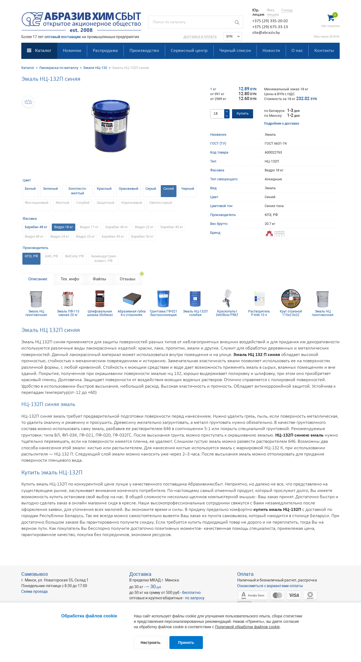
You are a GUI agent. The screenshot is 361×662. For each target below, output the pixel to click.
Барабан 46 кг (116, 227)
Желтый (62, 203)
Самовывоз (34, 574)
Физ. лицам (271, 12)
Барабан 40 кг (172, 227)
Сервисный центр (189, 50)
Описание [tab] (37, 279)
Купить (242, 114)
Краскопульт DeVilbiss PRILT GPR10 (227, 313)
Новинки (72, 50)
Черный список (235, 50)
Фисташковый (37, 203)
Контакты (324, 50)
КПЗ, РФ (31, 256)
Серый (150, 189)
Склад (286, 10)
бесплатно (191, 592)
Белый (30, 189)
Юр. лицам (257, 12)
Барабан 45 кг (113, 236)
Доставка (140, 574)
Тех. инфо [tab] (70, 279)
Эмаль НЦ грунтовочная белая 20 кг (36, 313)
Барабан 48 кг (36, 227)
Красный (104, 189)
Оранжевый (128, 189)
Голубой (83, 203)
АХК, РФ (51, 256)
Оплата (245, 574)
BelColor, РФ (74, 256)
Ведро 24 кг (59, 236)
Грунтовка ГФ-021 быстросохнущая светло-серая (163, 313)
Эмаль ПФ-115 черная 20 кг (68, 313)
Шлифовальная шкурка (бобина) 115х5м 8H (100, 313)
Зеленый (50, 189)
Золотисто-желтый (77, 191)
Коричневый (131, 203)
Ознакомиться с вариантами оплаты (270, 586)
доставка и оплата (200, 36)
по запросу (195, 598)
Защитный (105, 203)
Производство (144, 50)
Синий (168, 189)
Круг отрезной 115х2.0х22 (291, 313)
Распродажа (105, 50)
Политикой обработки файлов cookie (247, 627)
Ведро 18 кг (63, 227)
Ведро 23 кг (85, 236)
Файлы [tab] (99, 279)
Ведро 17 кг (89, 227)
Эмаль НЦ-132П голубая (195, 313)
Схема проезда (34, 591)
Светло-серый (160, 203)
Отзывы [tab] (127, 279)
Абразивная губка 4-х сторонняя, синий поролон (132, 313)
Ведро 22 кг (144, 227)
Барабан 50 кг (142, 236)
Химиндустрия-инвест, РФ (104, 258)
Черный (187, 189)
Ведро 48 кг (34, 236)
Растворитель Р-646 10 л (259, 313)
